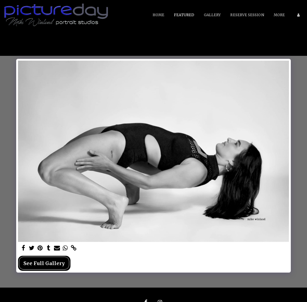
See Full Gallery (44, 263)
